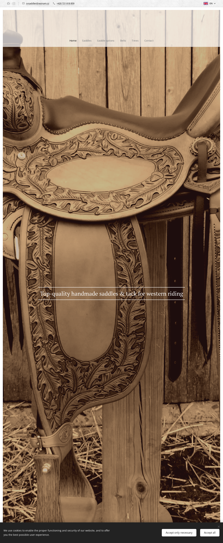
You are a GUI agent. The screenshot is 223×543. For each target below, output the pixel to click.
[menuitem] (98, 40)
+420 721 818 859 (65, 3)
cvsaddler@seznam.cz (37, 3)
